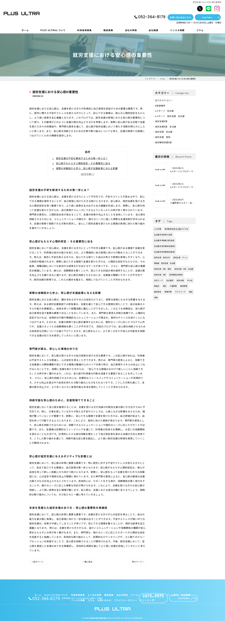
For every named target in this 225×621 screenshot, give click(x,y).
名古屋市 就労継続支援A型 (164, 252)
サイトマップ (147, 600)
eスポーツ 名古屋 (164, 110)
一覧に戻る (87, 561)
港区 (164, 286)
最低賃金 (157, 291)
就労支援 (180, 280)
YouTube (207, 17)
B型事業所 (160, 105)
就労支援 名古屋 (164, 131)
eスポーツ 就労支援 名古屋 (170, 116)
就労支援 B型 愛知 (162, 269)
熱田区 (156, 286)
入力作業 (157, 229)
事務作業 (168, 291)
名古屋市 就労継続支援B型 (164, 246)
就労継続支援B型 (163, 142)
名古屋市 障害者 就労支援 (164, 240)
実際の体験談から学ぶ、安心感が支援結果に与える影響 (87, 168)
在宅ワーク (158, 280)
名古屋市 (169, 280)
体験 (156, 297)
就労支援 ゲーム (180, 257)
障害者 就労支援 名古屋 (164, 263)
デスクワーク (180, 291)
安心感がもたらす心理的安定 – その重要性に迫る (83, 163)
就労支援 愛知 (162, 136)
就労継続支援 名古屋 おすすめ (176, 229)
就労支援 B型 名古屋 (183, 269)
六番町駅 (173, 286)
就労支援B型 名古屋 (165, 126)
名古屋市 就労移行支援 (163, 234)
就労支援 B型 (160, 274)
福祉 (190, 291)
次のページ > (137, 561)
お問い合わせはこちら (180, 17)
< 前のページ (37, 561)
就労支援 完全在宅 (162, 257)
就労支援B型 (161, 121)
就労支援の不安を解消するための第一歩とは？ (82, 158)
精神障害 (183, 286)
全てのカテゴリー (164, 100)
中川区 (190, 280)
